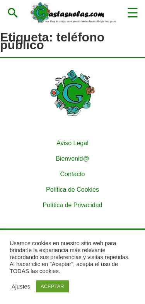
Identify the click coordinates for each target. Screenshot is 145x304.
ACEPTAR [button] (52, 286)
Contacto (72, 174)
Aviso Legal (72, 143)
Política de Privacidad (72, 205)
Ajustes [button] (21, 286)
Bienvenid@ (72, 158)
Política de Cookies (72, 189)
